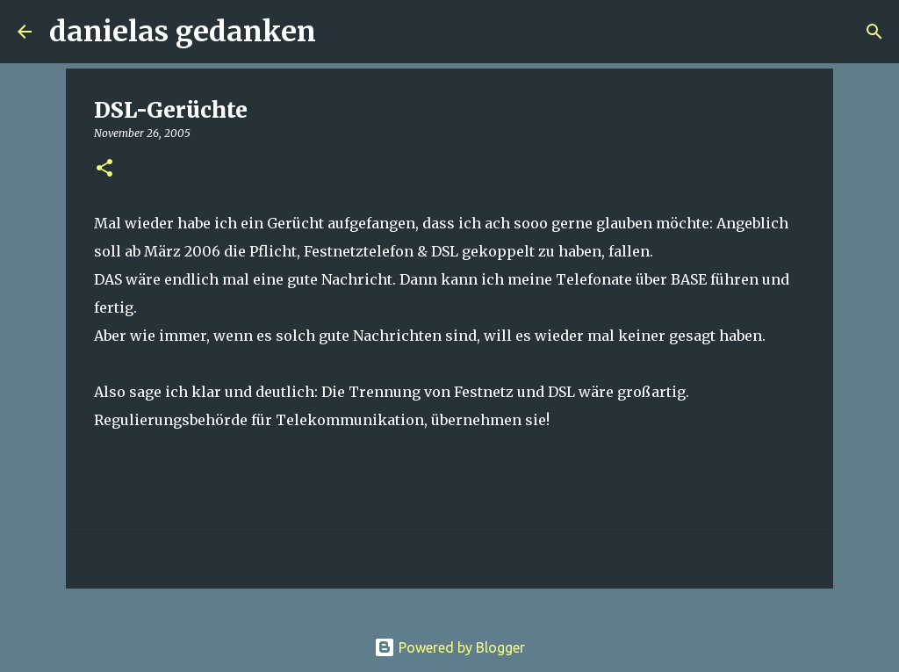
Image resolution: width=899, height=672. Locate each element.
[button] (104, 169)
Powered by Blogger (449, 647)
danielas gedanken (182, 31)
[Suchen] (340, 32)
